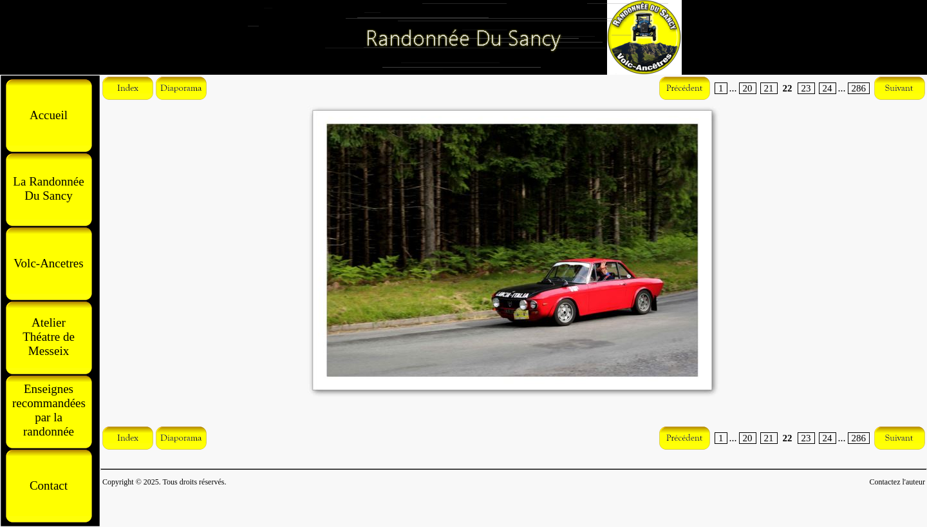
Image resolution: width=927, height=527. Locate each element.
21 (769, 88)
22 (787, 88)
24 (827, 88)
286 (859, 88)
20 (748, 88)
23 (806, 88)
